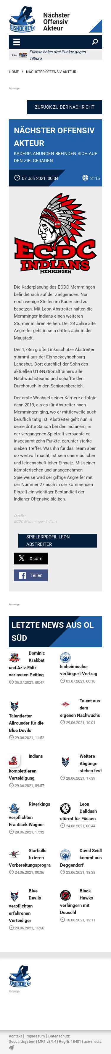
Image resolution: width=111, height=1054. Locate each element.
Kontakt (15, 1036)
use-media (93, 1041)
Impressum (35, 1036)
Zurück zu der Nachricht (64, 107)
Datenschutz (59, 1036)
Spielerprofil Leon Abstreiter (48, 540)
